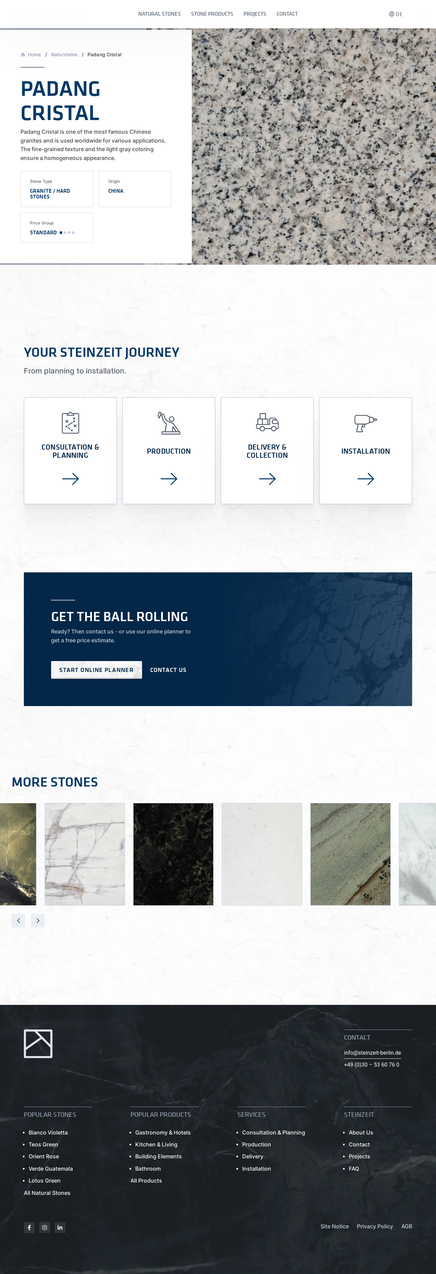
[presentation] (18, 920)
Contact (287, 13)
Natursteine (64, 54)
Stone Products (212, 13)
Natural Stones (159, 13)
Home (34, 54)
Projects (255, 13)
